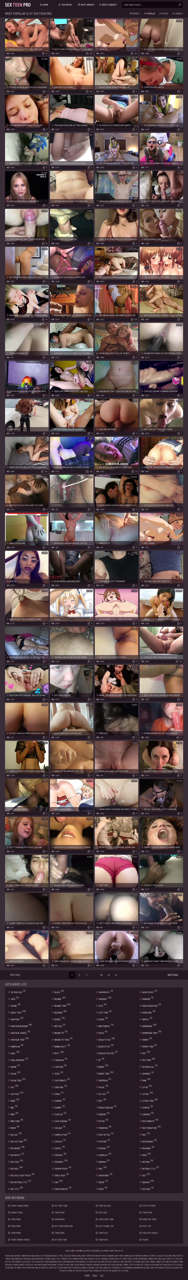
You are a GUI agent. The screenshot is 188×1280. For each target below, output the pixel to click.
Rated (163, 13)
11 (109, 974)
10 (101, 974)
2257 (102, 1275)
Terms (87, 1275)
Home (44, 4)
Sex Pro (18, 4)
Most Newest (86, 4)
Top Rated (65, 4)
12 (116, 974)
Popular (149, 13)
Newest (135, 13)
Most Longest (108, 4)
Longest (177, 13)
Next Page (173, 975)
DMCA (95, 1275)
